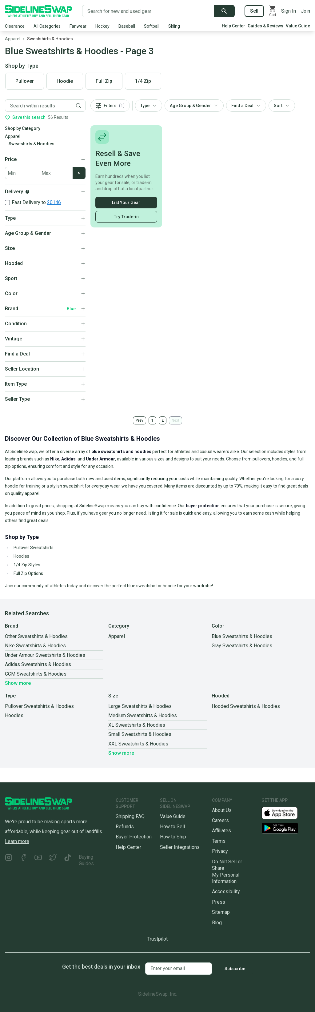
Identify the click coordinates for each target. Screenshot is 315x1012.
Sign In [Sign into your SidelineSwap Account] (288, 11)
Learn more (17, 841)
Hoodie (65, 81)
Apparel (12, 38)
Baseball (126, 26)
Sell (254, 11)
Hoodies (14, 715)
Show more (18, 683)
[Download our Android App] (285, 828)
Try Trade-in (126, 216)
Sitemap (221, 912)
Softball (151, 26)
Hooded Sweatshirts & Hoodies (246, 706)
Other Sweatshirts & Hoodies (36, 636)
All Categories (47, 26)
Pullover (24, 81)
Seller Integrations (180, 847)
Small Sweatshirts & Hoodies (139, 734)
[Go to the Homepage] (38, 11)
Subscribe (235, 968)
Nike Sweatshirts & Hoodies (35, 646)
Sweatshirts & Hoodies (50, 38)
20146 (54, 202)
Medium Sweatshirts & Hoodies (142, 715)
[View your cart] (272, 11)
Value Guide (298, 25)
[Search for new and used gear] (148, 11)
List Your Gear (126, 202)
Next (175, 420)
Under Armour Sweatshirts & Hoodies (45, 655)
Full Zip (104, 81)
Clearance (15, 26)
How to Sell (172, 826)
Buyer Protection (134, 837)
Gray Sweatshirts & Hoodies (242, 646)
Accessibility (226, 891)
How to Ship (173, 837)
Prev (139, 420)
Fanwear (78, 26)
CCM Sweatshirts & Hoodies (35, 674)
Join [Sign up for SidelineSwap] (305, 11)
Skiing (174, 26)
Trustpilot (157, 939)
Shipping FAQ (130, 816)
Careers (220, 820)
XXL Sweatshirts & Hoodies (138, 744)
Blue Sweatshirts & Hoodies (242, 636)
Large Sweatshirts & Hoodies (140, 706)
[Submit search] (224, 11)
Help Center (233, 25)
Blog (217, 923)
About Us (222, 810)
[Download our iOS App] (284, 812)
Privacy (220, 851)
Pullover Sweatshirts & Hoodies (39, 706)
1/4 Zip (143, 81)
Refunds (125, 826)
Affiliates (221, 830)
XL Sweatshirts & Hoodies (136, 725)
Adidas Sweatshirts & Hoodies (38, 664)
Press (218, 902)
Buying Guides (86, 860)
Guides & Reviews (265, 25)
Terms (218, 841)
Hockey (102, 26)
